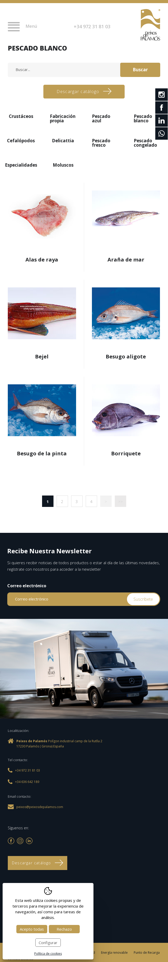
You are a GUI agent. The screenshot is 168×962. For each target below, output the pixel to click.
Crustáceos (21, 116)
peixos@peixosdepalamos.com (39, 807)
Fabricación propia (63, 118)
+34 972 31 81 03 (92, 26)
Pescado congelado (145, 142)
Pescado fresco (101, 142)
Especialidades (21, 165)
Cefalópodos (21, 140)
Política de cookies (48, 953)
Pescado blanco (143, 118)
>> (120, 501)
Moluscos (63, 165)
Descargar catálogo (84, 91)
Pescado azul (101, 118)
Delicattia (63, 140)
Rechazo (64, 929)
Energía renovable (114, 952)
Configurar (48, 942)
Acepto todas (32, 929)
